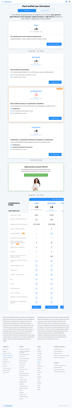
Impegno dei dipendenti (59, 373)
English (39, 352)
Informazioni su (6, 365)
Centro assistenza (7, 371)
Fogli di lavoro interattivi (24, 352)
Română (39, 386)
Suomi (38, 384)
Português (39, 357)
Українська (40, 369)
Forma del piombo (23, 389)
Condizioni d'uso (57, 352)
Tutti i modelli (6, 376)
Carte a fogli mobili (23, 391)
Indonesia (39, 376)
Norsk (38, 378)
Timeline (21, 381)
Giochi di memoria (23, 364)
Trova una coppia (23, 383)
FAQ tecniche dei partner (59, 361)
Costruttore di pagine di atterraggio (24, 355)
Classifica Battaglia (23, 400)
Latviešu (39, 371)
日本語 (38, 392)
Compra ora (55, 84)
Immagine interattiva (24, 377)
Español (39, 354)
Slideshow (21, 387)
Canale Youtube (6, 373)
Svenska (39, 380)
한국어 (38, 390)
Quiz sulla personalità (24, 362)
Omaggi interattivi (58, 371)
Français (39, 359)
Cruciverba (21, 370)
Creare (36, 310)
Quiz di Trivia (22, 360)
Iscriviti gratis (54, 46)
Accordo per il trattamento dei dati (61, 359)
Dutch (38, 373)
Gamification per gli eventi (59, 369)
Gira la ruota (22, 368)
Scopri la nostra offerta (36, 178)
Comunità (5, 363)
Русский (39, 361)
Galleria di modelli (7, 357)
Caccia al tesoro (22, 398)
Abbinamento (22, 366)
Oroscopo (21, 396)
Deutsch (39, 363)
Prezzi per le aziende (7, 361)
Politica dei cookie (58, 357)
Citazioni (21, 402)
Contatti (4, 367)
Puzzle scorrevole (23, 372)
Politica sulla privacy (58, 354)
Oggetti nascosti (23, 385)
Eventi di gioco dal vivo (24, 358)
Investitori (5, 369)
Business (5, 354)
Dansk (38, 382)
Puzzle (20, 393)
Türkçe (38, 388)
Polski (38, 367)
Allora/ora (21, 374)
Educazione (5, 352)
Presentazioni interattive (59, 375)
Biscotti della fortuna (24, 379)
